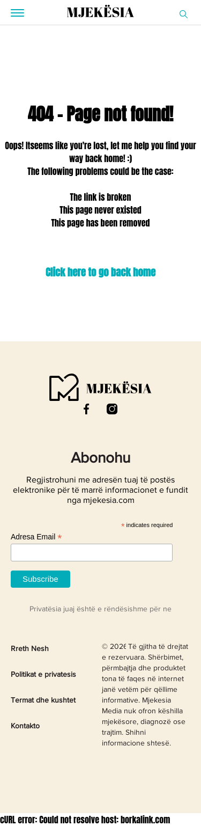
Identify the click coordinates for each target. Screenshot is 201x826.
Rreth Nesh (30, 649)
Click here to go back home (100, 272)
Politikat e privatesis (43, 674)
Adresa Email (36, 537)
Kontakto (25, 726)
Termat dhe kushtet (43, 700)
